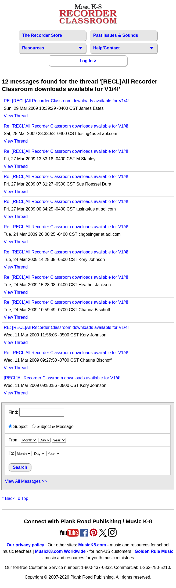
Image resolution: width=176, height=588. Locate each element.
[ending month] (23, 453)
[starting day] (44, 440)
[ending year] (53, 453)
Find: (36, 412)
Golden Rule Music (154, 551)
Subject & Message (53, 426)
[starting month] (29, 440)
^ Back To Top (15, 498)
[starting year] (59, 440)
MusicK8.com (92, 545)
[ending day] (39, 453)
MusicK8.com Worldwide (60, 551)
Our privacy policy (25, 545)
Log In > (88, 61)
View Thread (16, 116)
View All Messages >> (26, 481)
